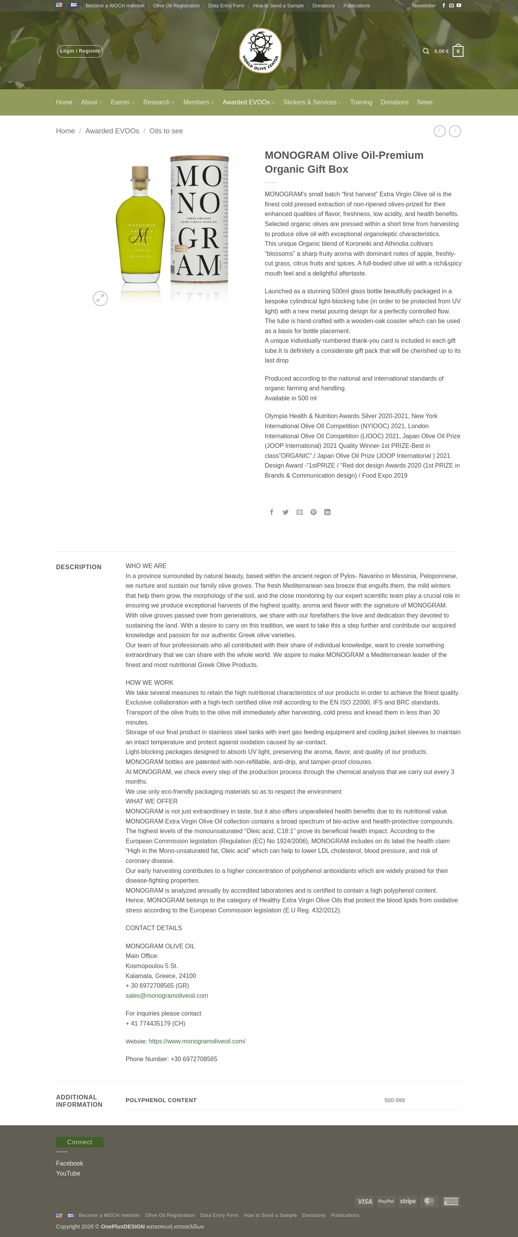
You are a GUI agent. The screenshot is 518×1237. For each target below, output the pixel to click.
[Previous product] (455, 131)
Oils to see (166, 131)
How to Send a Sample (278, 6)
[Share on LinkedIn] (327, 513)
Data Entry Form (226, 6)
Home (64, 102)
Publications (356, 6)
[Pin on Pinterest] (313, 513)
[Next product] (440, 131)
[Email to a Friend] (299, 513)
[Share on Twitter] (285, 513)
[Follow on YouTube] (459, 6)
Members (198, 102)
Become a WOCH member (115, 6)
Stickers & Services (312, 102)
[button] (424, 6)
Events (123, 102)
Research (159, 102)
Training (361, 102)
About (91, 102)
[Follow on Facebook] (443, 6)
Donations (323, 6)
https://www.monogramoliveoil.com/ (197, 1041)
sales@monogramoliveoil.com (167, 995)
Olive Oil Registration (176, 6)
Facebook (69, 1163)
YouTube (68, 1173)
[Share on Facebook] (272, 513)
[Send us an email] (451, 6)
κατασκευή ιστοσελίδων (176, 1226)
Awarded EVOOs (249, 102)
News (425, 102)
